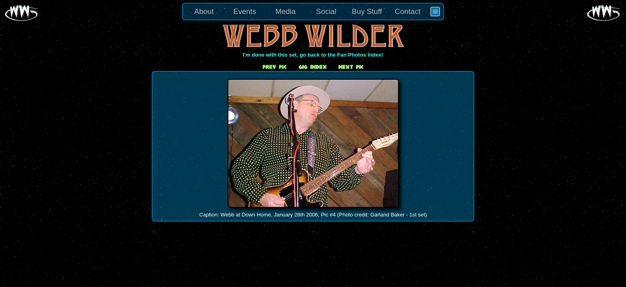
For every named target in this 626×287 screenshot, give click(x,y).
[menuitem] (435, 11)
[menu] (313, 11)
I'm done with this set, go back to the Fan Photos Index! (313, 55)
